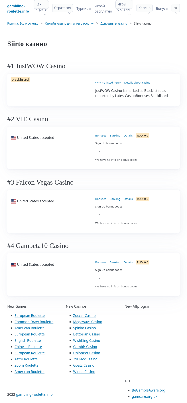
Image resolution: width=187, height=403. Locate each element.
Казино (145, 7)
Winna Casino (84, 371)
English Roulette (28, 340)
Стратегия (62, 7)
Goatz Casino (83, 365)
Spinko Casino (84, 328)
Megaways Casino (87, 321)
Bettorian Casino (86, 334)
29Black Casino (85, 359)
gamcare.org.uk (144, 396)
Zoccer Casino (84, 315)
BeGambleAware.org (148, 390)
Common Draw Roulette (34, 321)
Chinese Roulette (28, 346)
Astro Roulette (26, 359)
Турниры (83, 8)
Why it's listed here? (108, 82)
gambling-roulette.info (34, 394)
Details (128, 135)
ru (175, 7)
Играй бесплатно (103, 9)
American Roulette (29, 328)
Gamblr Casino (85, 346)
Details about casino (137, 82)
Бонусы (162, 8)
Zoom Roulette (26, 365)
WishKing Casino (86, 340)
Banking (115, 135)
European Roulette (30, 315)
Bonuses (100, 135)
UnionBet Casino (86, 353)
